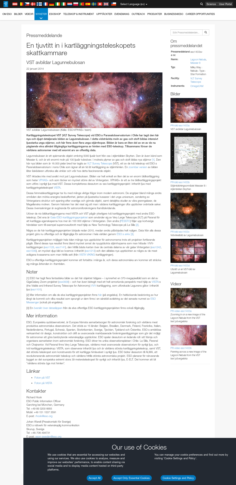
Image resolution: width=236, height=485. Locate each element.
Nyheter (41, 16)
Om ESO (7, 13)
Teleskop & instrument (78, 13)
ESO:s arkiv (123, 234)
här (100, 294)
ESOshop (55, 13)
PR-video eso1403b (181, 348)
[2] (137, 224)
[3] (132, 234)
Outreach (138, 13)
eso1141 (60, 247)
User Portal (225, 4)
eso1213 (90, 250)
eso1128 (49, 247)
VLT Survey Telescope (99, 163)
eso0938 (64, 281)
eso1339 (31, 250)
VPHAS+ (44, 180)
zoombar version (138, 167)
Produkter (154, 13)
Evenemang (121, 13)
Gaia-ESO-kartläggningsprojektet (69, 217)
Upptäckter (104, 13)
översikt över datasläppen (47, 308)
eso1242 (156, 247)
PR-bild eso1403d (180, 265)
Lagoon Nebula (198, 59)
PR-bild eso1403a (180, 125)
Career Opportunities (200, 13)
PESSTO (125, 221)
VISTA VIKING (87, 254)
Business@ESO (173, 13)
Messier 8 (195, 62)
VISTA (57, 187)
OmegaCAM (196, 86)
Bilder (18, 13)
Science (211, 4)
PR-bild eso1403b (180, 182)
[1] (153, 159)
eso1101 (36, 289)
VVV (93, 285)
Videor (29, 13)
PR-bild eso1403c (180, 231)
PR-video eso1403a (181, 311)
